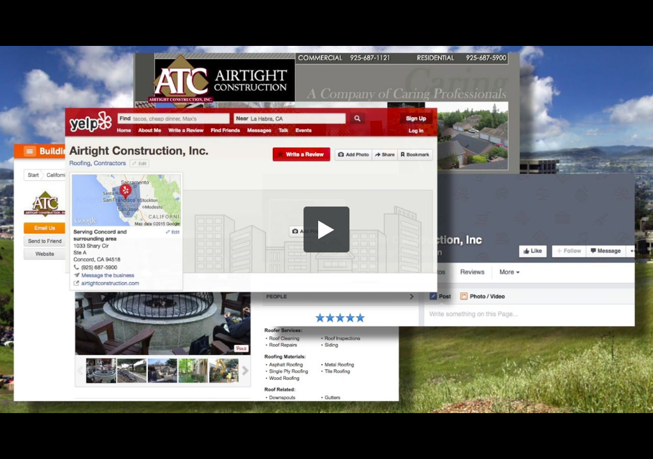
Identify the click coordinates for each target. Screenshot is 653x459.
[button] (326, 229)
